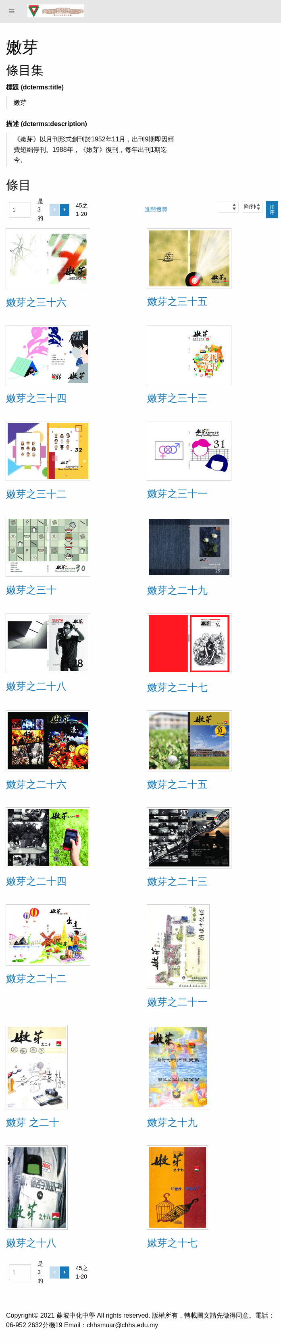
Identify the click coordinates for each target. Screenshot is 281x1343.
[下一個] (64, 210)
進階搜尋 (156, 209)
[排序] (252, 206)
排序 (272, 209)
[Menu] (12, 11)
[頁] (20, 210)
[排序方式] (228, 206)
